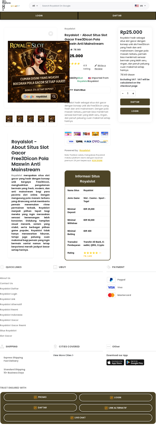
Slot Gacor (6, 335)
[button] (50, 33)
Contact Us (6, 283)
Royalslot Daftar (9, 288)
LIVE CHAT (78, 417)
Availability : (71, 79)
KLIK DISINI (97, 160)
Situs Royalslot (8, 330)
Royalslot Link (7, 299)
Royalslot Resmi (9, 309)
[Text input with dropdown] (86, 5)
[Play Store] (135, 363)
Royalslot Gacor (9, 320)
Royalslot (16, 175)
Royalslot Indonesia (11, 314)
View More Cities (63, 355)
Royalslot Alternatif (11, 304)
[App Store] (116, 363)
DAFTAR (117, 15)
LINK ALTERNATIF (116, 407)
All (33, 5)
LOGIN (39, 15)
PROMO (40, 397)
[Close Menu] (3, 6)
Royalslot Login (8, 293)
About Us (5, 278)
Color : (77, 90)
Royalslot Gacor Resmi (13, 325)
